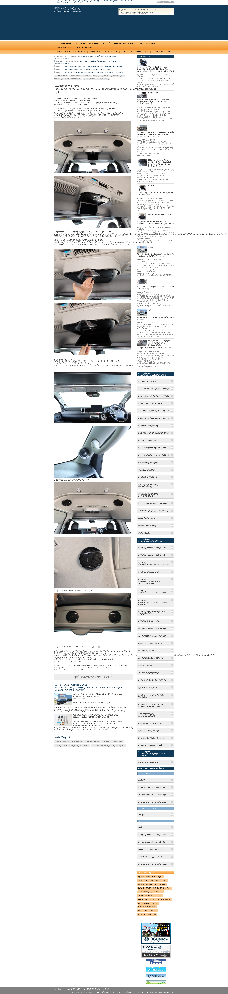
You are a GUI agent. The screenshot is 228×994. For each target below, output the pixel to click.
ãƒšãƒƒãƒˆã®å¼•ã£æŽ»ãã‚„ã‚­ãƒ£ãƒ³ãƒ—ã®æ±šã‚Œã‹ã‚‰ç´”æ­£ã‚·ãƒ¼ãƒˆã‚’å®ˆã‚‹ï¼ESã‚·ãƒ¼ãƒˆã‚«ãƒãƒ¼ (157, 69)
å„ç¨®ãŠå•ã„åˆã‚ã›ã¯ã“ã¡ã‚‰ (146, 11)
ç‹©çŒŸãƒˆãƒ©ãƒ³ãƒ (147, 518)
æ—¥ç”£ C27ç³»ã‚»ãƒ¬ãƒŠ (148, 903)
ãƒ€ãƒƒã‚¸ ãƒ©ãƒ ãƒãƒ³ (148, 731)
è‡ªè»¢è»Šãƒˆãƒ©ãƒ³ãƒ (148, 463)
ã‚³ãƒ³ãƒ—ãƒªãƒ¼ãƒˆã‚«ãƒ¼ (67, 43)
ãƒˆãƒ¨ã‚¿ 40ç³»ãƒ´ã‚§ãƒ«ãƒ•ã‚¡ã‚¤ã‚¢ (152, 884)
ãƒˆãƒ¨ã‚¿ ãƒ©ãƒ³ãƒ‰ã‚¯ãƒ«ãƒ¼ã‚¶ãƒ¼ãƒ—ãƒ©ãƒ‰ (152, 602)
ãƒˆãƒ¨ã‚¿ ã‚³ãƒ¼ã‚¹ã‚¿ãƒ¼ (149, 621)
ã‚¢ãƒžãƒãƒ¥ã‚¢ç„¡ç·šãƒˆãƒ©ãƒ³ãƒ (153, 511)
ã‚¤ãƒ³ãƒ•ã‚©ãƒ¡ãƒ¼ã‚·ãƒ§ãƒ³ (124, 43)
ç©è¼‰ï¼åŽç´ (111, 51)
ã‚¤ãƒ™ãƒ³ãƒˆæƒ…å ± (65, 47)
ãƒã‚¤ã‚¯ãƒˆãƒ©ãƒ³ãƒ (148, 381)
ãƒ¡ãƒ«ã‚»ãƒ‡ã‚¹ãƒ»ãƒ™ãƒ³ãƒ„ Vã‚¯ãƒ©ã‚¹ (151, 696)
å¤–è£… (131, 51)
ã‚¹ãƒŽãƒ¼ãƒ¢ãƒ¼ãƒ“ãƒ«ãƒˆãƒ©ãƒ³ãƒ (153, 455)
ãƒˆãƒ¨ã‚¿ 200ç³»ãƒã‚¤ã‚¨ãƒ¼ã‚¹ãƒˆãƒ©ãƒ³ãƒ (108, 76)
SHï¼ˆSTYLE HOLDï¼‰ (147, 911)
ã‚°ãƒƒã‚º (169, 51)
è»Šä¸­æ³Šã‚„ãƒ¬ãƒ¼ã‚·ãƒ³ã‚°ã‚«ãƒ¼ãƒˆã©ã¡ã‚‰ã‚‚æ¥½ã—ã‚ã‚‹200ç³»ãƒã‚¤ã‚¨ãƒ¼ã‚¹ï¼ (99, 695)
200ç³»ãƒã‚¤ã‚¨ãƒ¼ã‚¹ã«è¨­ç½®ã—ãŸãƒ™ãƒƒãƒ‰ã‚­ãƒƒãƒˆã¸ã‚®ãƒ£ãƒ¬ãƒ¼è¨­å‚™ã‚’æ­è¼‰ (160, 163)
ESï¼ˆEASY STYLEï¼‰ (147, 914)
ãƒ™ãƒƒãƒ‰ (59, 51)
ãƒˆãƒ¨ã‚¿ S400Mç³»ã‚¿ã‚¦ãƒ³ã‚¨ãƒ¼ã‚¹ (152, 880)
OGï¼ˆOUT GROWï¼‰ (147, 907)
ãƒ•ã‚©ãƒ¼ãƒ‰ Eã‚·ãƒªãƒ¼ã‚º (150, 723)
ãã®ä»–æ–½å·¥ (158, 51)
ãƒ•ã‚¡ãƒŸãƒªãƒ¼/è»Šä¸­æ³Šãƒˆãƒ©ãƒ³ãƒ (68, 79)
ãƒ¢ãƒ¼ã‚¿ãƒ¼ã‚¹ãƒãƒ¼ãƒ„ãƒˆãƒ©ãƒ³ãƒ (153, 396)
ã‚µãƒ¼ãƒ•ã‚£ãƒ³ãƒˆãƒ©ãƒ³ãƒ (151, 403)
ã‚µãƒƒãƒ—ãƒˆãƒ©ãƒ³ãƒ (148, 426)
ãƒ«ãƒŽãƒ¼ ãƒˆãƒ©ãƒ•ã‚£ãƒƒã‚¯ (151, 738)
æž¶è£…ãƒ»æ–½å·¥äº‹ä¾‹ (90, 43)
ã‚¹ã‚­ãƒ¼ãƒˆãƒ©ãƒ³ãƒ (147, 440)
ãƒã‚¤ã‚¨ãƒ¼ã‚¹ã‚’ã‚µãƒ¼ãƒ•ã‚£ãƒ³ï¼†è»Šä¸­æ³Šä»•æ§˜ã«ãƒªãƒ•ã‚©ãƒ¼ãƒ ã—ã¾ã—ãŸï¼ (156, 134)
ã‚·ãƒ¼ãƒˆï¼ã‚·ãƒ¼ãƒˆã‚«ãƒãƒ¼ (75, 51)
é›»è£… (147, 51)
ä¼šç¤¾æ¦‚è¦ (59, 989)
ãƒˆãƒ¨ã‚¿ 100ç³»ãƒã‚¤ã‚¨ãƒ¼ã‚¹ (152, 555)
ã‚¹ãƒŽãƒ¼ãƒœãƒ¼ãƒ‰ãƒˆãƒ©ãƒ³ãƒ (153, 448)
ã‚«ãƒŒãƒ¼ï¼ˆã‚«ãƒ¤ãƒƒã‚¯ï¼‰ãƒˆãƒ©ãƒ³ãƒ (153, 418)
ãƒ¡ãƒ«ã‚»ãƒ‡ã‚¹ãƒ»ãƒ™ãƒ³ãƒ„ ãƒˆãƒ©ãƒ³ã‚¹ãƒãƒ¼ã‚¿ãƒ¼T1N (151, 705)
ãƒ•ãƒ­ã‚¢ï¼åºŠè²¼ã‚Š (96, 51)
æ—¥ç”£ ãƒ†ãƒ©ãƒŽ (147, 665)
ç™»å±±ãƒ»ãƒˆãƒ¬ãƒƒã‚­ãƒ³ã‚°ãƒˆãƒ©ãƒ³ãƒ (148, 495)
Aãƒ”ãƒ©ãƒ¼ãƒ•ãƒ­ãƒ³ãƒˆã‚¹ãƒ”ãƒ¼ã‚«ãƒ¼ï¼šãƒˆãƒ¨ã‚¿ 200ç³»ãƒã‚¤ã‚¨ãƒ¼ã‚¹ (93, 66)
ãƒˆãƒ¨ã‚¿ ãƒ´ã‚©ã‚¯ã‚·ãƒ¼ (149, 572)
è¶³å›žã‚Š (139, 51)
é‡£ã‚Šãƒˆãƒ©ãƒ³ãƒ (147, 470)
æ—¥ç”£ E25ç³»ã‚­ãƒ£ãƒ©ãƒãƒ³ (152, 636)
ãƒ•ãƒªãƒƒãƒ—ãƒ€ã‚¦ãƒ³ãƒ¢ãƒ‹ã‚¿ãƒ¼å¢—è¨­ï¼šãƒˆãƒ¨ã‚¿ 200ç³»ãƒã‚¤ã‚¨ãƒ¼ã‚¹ (94, 72)
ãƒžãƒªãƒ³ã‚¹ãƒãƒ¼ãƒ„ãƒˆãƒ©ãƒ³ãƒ (153, 433)
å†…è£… (123, 51)
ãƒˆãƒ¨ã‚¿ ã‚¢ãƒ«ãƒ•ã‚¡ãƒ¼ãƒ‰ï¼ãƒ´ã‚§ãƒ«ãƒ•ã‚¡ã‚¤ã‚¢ (149, 581)
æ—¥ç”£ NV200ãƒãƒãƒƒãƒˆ (151, 643)
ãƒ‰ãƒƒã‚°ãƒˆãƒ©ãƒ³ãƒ (148, 477)
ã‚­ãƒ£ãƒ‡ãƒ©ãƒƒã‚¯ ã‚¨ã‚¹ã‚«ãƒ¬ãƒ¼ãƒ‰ (146, 715)
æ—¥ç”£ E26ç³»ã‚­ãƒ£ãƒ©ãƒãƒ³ (152, 629)
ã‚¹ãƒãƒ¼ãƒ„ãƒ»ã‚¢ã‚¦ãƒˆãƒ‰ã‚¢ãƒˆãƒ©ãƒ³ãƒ (153, 503)
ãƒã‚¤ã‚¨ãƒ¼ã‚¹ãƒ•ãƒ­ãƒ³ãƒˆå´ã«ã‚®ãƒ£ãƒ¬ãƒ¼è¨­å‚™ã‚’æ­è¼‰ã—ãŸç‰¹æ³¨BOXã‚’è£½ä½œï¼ (155, 344)
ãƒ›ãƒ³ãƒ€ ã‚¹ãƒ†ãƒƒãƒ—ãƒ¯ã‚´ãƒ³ (152, 680)
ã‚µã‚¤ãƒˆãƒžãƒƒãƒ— (74, 989)
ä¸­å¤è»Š (106, 43)
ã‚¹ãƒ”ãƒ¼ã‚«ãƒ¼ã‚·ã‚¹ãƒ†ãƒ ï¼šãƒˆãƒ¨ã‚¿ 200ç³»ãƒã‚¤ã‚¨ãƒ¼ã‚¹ (88, 69)
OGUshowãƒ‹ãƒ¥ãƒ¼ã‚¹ (84, 47)
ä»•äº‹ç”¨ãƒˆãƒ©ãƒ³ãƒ (147, 526)
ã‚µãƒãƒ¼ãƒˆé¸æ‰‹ (147, 43)
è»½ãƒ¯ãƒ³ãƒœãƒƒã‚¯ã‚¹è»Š (150, 745)
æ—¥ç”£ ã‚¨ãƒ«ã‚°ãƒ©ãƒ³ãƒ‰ (150, 658)
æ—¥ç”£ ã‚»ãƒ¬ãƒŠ (146, 651)
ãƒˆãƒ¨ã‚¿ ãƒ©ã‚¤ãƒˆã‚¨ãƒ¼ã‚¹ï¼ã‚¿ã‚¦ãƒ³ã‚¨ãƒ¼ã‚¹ (153, 564)
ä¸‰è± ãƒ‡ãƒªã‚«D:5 (147, 688)
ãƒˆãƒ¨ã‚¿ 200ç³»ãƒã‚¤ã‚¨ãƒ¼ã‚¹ (80, 76)
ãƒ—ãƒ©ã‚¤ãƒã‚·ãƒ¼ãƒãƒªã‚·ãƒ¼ (97, 989)
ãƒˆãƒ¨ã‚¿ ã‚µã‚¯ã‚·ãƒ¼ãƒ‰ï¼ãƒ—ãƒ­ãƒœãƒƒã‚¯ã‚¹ (152, 613)
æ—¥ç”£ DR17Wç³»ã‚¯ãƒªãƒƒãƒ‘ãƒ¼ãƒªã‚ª (154, 899)
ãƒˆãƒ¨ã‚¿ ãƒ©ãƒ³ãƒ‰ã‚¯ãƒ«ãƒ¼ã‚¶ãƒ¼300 (152, 592)
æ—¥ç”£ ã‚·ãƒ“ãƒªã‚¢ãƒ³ (148, 673)
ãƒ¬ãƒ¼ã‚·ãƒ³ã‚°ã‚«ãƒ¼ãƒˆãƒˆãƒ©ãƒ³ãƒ (96, 79)
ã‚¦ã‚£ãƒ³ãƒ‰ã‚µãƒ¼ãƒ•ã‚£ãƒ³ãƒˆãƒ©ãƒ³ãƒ (153, 411)
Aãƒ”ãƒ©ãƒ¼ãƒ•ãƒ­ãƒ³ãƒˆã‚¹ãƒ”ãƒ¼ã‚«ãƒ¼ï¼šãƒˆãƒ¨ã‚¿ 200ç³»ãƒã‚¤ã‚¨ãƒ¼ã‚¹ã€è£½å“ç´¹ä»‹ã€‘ (96, 716)
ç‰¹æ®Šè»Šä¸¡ (144, 533)
